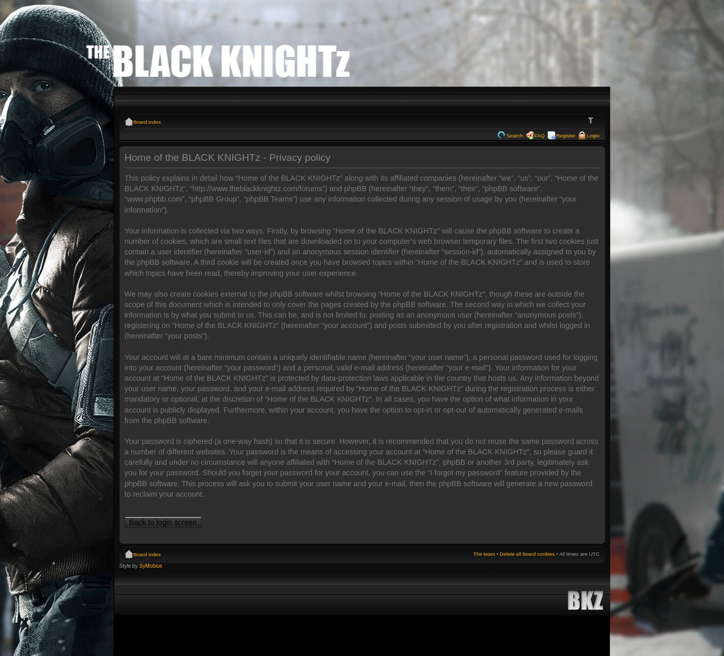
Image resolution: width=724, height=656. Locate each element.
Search (514, 135)
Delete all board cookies (527, 554)
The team (484, 554)
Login (593, 135)
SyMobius (150, 566)
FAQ (540, 135)
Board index (147, 122)
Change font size (592, 120)
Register (566, 135)
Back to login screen (163, 522)
